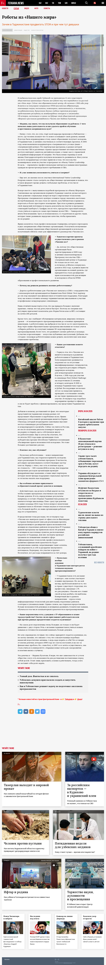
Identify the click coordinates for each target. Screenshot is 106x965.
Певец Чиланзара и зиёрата (11, 917)
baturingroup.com (67, 962)
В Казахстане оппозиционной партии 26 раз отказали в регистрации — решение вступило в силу (90, 444)
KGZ (46, 3)
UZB (66, 3)
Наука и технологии (37, 30)
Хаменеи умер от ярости (89, 917)
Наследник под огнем (35, 917)
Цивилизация (18, 30)
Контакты (6, 959)
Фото (36, 8)
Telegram (69, 699)
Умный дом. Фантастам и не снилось (39, 676)
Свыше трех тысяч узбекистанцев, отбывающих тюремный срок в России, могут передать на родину (90, 461)
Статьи (16, 8)
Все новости (99, 562)
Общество (27, 30)
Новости (5, 8)
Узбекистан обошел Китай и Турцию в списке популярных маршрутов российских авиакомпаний (90, 532)
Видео (26, 8)
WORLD (73, 3)
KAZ (40, 3)
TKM (59, 3)
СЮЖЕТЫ (47, 8)
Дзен (79, 699)
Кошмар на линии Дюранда (64, 917)
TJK (53, 3)
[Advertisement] (53, 732)
